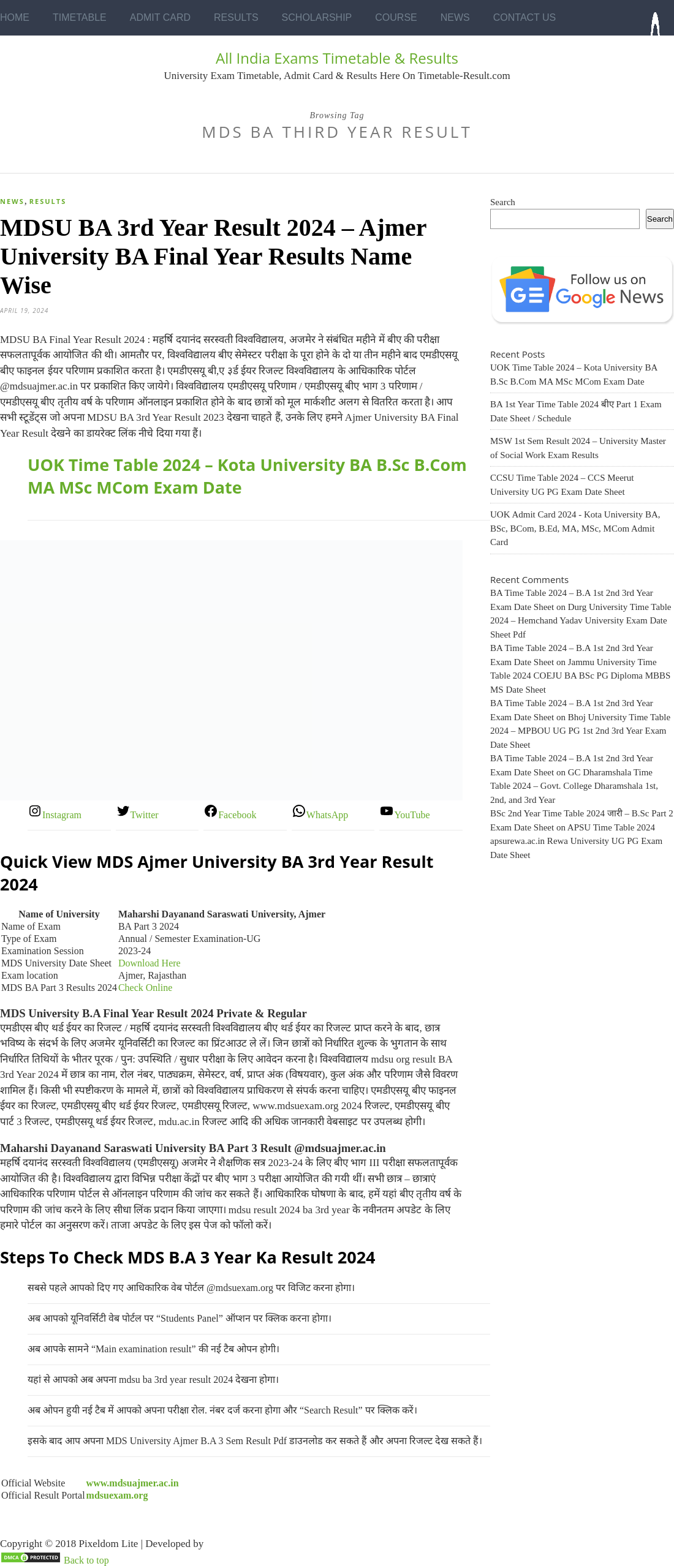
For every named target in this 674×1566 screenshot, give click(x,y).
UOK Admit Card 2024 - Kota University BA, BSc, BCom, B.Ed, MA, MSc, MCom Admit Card (575, 528)
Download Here (149, 963)
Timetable (80, 17)
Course (396, 17)
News (455, 17)
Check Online (145, 987)
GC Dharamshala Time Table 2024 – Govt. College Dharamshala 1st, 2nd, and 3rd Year (574, 786)
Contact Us (524, 17)
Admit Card (160, 17)
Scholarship (317, 17)
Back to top (86, 1560)
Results (236, 17)
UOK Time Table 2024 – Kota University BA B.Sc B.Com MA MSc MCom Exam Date (247, 476)
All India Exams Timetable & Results (337, 58)
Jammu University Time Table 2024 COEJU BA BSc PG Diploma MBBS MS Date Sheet (580, 676)
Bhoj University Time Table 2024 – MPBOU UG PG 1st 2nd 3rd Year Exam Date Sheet (580, 731)
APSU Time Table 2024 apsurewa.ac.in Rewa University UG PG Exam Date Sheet (576, 841)
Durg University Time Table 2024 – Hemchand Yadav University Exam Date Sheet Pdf (580, 620)
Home (14, 17)
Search (502, 202)
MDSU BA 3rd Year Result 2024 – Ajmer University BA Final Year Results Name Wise (213, 256)
